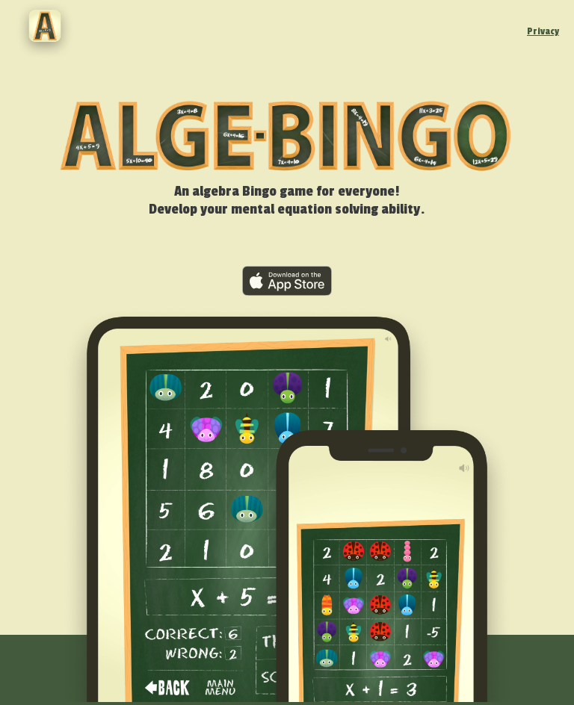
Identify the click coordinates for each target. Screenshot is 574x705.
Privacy (543, 31)
